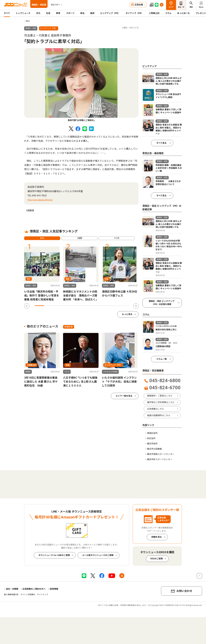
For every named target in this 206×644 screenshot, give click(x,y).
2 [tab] (49, 305)
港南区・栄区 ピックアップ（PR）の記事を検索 (161, 303)
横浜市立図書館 (154, 449)
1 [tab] (39, 305)
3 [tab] (58, 305)
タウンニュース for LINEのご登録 (54, 555)
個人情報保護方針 (11, 594)
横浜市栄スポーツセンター (159, 459)
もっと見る (127, 314)
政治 (82, 13)
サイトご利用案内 (27, 594)
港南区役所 (152, 433)
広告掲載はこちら (155, 409)
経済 (92, 13)
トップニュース (23, 13)
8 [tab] (106, 305)
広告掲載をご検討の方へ (34, 589)
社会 (48, 13)
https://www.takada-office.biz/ (40, 200)
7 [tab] (96, 305)
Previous (26, 306)
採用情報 (54, 589)
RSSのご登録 (156, 558)
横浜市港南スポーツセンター (160, 454)
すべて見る (161, 143)
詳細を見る (156, 537)
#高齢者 (30, 210)
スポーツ (70, 13)
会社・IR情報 (12, 589)
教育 (58, 13)
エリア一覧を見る (124, 396)
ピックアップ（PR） (110, 13)
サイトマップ (42, 594)
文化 (38, 13)
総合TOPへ (55, 5)
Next (135, 306)
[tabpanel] (81, 85)
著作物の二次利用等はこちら (160, 402)
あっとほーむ (183, 13)
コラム (168, 13)
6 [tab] (87, 305)
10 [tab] (125, 305)
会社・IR (181, 7)
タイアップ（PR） (134, 13)
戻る (28, 21)
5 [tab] (77, 305)
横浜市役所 (152, 443)
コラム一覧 (161, 359)
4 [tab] (68, 305)
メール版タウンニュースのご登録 (98, 555)
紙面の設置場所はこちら (158, 415)
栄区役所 (151, 438)
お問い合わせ (184, 591)
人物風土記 (154, 13)
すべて (7, 13)
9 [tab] (115, 305)
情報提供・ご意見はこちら (159, 396)
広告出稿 (139, 4)
